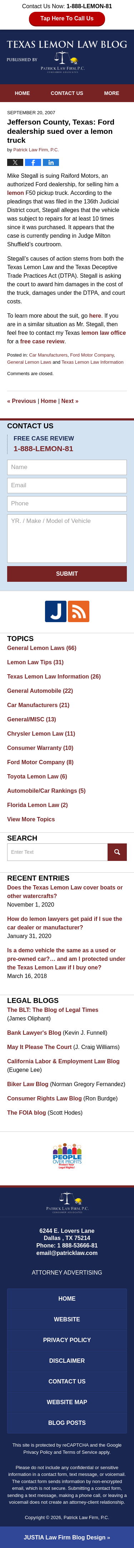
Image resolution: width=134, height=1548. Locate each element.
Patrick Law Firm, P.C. (86, 1517)
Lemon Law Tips (35, 662)
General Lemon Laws (29, 362)
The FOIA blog (26, 1113)
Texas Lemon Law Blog (67, 56)
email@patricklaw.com (67, 1253)
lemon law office (103, 333)
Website (67, 1319)
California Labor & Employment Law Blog (63, 1061)
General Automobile (40, 691)
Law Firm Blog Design (65, 1537)
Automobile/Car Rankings (46, 791)
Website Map (67, 1402)
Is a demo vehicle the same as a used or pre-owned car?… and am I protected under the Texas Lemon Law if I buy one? (66, 958)
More (111, 93)
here (95, 316)
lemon (15, 193)
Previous (21, 401)
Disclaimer (67, 1361)
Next (70, 401)
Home (22, 93)
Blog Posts (67, 1423)
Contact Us (67, 93)
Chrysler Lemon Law (41, 734)
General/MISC (31, 719)
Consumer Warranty (40, 748)
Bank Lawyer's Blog (34, 1033)
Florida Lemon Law (37, 805)
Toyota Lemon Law (37, 776)
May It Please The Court (39, 1047)
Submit (67, 574)
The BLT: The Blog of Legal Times (52, 1010)
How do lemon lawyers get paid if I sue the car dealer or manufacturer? (64, 923)
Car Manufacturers (48, 355)
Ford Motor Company (92, 355)
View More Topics (31, 819)
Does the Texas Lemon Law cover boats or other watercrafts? (65, 891)
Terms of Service (80, 1452)
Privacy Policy (67, 1340)
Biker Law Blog (28, 1084)
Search (117, 852)
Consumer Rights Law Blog (44, 1098)
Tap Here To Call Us (67, 18)
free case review (42, 341)
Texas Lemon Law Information (92, 362)
